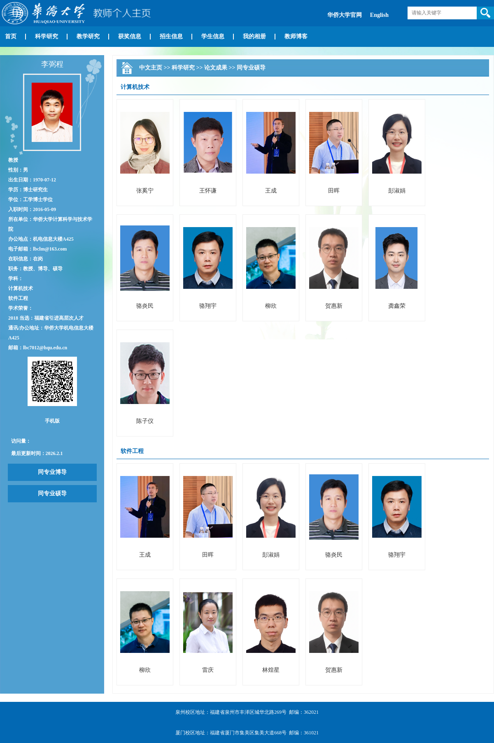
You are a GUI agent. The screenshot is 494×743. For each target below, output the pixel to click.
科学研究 (46, 36)
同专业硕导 (52, 493)
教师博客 (296, 36)
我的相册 (254, 36)
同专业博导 (52, 472)
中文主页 (150, 68)
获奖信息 (129, 36)
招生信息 (171, 36)
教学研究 (88, 36)
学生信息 (212, 36)
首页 (10, 36)
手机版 (52, 421)
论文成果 (215, 68)
